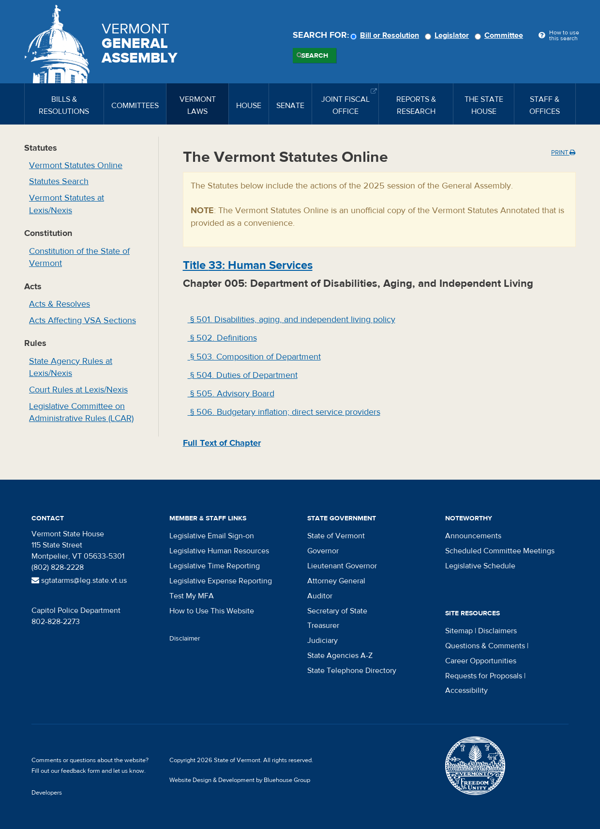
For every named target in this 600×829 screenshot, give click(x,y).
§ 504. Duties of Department (243, 375)
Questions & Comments (485, 646)
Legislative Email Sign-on (211, 536)
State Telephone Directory (351, 670)
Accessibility (466, 690)
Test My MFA (191, 596)
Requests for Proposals (483, 676)
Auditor (319, 596)
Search (314, 55)
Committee (500, 35)
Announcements (473, 536)
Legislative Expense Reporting (220, 581)
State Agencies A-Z (340, 655)
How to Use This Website (211, 611)
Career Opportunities (480, 661)
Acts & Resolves (59, 304)
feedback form (80, 771)
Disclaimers (497, 631)
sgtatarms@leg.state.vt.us (79, 580)
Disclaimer (184, 638)
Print (563, 152)
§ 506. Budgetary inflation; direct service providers (284, 412)
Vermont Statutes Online (75, 165)
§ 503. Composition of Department (254, 356)
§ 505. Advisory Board (231, 393)
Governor (323, 551)
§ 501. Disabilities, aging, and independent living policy (291, 319)
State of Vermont (336, 536)
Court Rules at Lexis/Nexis (78, 389)
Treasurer (323, 625)
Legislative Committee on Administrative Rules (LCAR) (81, 412)
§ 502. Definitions (222, 338)
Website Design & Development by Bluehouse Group (239, 780)
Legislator (448, 35)
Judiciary (322, 640)
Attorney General (336, 581)
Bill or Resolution (386, 35)
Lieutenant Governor (342, 566)
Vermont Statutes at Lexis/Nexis (66, 204)
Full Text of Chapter (222, 443)
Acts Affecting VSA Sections (82, 320)
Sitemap (459, 631)
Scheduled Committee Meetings (500, 551)
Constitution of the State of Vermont (79, 257)
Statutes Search (59, 181)
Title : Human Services (248, 265)
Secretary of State (337, 611)
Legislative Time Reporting (214, 566)
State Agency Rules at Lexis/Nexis (70, 367)
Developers (46, 793)
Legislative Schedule (480, 566)
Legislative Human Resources (219, 551)
